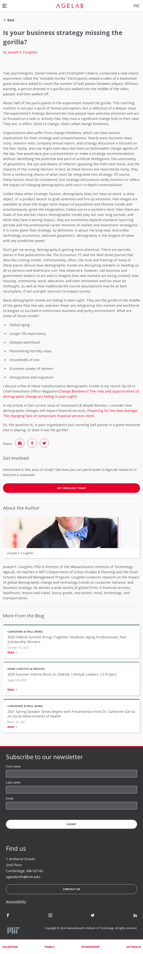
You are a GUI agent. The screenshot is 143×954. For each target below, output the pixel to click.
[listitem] (71, 641)
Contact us (71, 889)
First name (13, 766)
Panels (50, 947)
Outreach (133, 947)
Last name (13, 782)
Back (9, 20)
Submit (71, 824)
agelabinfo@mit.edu (23, 876)
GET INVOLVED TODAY (71, 488)
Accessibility (16, 901)
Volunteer (10, 947)
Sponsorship (90, 947)
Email (9, 798)
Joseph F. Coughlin (22, 52)
